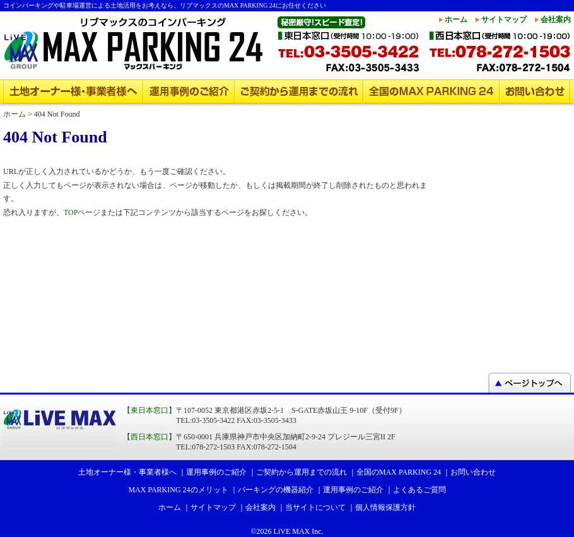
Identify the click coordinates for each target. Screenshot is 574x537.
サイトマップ (504, 19)
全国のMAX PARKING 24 (431, 91)
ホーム (456, 19)
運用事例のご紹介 (189, 91)
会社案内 (556, 19)
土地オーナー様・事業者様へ (73, 91)
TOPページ (82, 212)
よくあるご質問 (419, 489)
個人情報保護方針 (385, 507)
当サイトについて (315, 507)
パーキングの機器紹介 (275, 489)
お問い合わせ (535, 91)
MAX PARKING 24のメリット (178, 489)
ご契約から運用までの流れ (299, 91)
